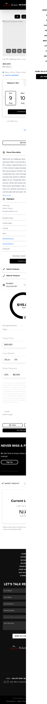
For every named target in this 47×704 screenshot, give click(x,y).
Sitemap (38, 701)
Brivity (22, 698)
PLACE (38, 678)
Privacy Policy (10, 701)
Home (23, 554)
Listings (23, 557)
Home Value (23, 569)
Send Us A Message (23, 636)
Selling (23, 563)
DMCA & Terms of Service (25, 701)
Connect (23, 576)
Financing (23, 566)
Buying (23, 560)
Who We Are (23, 572)
